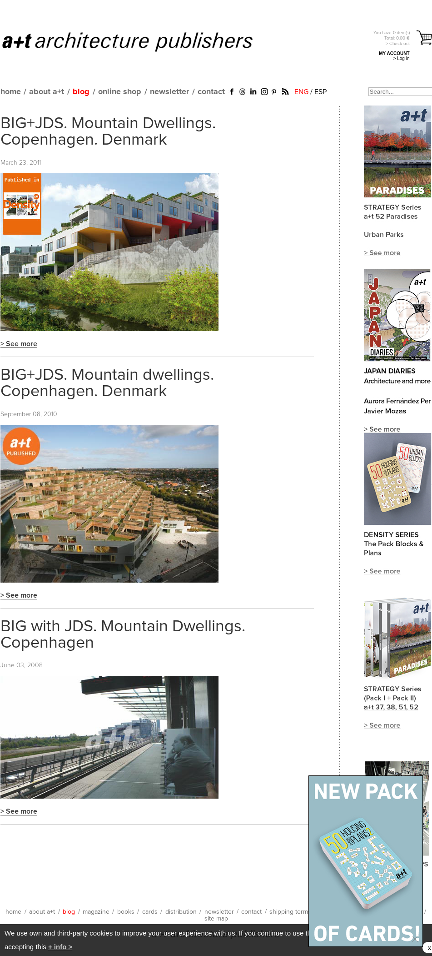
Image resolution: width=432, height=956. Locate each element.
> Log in (401, 58)
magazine (96, 912)
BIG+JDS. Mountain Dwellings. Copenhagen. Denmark (108, 132)
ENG (301, 92)
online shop (119, 92)
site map (216, 919)
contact (211, 92)
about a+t (46, 92)
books (125, 912)
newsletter (169, 92)
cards (150, 912)
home (10, 92)
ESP (320, 92)
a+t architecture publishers (138, 41)
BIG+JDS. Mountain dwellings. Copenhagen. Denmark (107, 383)
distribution (181, 912)
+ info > (60, 947)
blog (81, 92)
